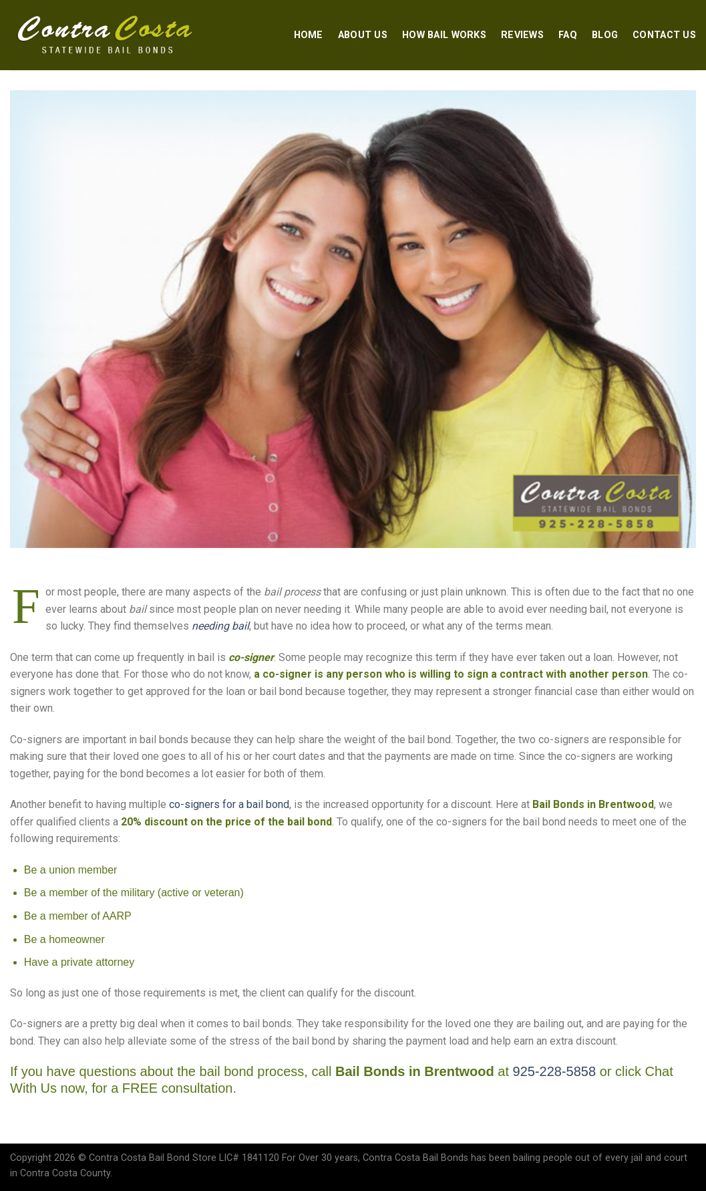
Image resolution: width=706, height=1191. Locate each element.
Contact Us (664, 35)
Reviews (522, 35)
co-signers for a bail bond (229, 804)
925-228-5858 (554, 1071)
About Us (362, 35)
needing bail (220, 626)
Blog (605, 35)
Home (308, 35)
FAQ (567, 35)
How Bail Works (444, 35)
